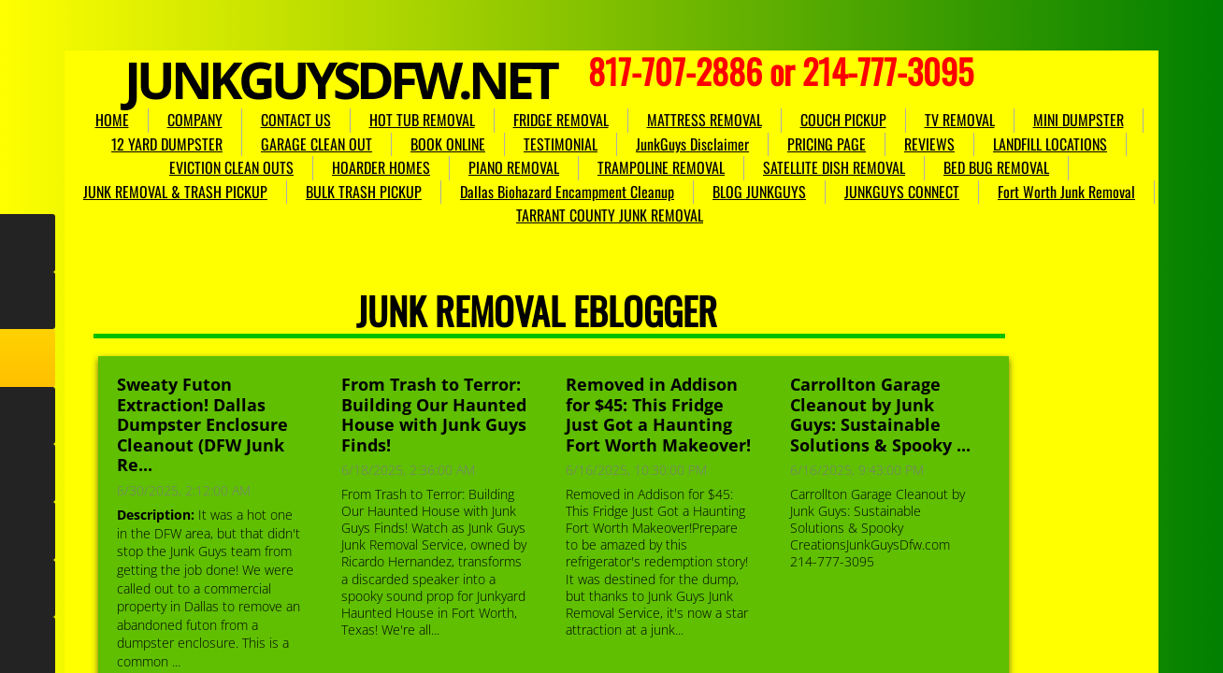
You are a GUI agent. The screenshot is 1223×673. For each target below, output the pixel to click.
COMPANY (195, 119)
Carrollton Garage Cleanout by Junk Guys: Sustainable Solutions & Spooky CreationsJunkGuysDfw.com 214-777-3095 (877, 528)
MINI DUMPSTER (1078, 119)
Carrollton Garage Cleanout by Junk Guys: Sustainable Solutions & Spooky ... (880, 414)
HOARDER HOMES (381, 167)
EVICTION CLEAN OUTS (231, 167)
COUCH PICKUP (843, 119)
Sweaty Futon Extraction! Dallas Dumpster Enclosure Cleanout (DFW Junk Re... (202, 424)
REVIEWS (929, 144)
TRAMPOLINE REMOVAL (661, 167)
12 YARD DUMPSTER (167, 144)
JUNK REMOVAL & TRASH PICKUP (175, 191)
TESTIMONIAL (560, 144)
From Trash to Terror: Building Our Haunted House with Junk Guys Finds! (433, 414)
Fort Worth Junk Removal (1066, 191)
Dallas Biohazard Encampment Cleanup (567, 191)
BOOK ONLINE (447, 144)
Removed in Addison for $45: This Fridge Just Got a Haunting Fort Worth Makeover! (658, 414)
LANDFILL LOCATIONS (1050, 144)
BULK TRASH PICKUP (364, 191)
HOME (112, 119)
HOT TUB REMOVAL (422, 119)
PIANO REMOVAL (513, 167)
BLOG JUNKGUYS (759, 191)
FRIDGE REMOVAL (561, 119)
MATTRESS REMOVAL (704, 119)
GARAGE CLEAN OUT (316, 144)
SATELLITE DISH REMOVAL (834, 167)
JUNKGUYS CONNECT (901, 191)
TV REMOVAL (960, 119)
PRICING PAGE (826, 144)
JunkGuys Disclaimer (692, 144)
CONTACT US (296, 119)
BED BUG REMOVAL (996, 167)
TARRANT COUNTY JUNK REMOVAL (609, 215)
